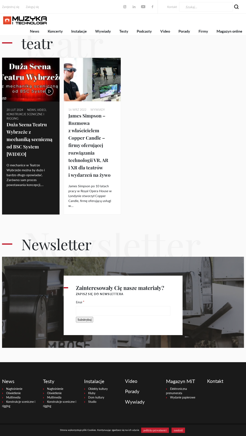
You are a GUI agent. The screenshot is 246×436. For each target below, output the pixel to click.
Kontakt (172, 7)
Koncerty (55, 31)
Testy (123, 31)
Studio (92, 401)
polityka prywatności (155, 430)
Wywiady (103, 31)
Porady (184, 31)
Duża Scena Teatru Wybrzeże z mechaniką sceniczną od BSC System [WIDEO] (31, 139)
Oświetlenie (13, 393)
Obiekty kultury (98, 388)
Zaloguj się (32, 7)
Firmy (203, 31)
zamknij (178, 430)
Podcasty (144, 31)
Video (165, 31)
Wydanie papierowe (182, 397)
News (34, 31)
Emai (80, 302)
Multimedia (13, 397)
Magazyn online (229, 31)
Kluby (91, 393)
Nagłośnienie (14, 388)
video (41, 110)
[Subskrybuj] (84, 319)
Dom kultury (96, 397)
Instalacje (79, 31)
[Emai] (123, 311)
